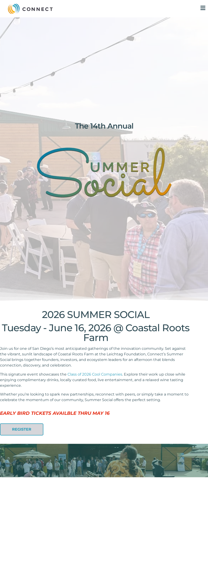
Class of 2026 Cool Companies (94, 374)
